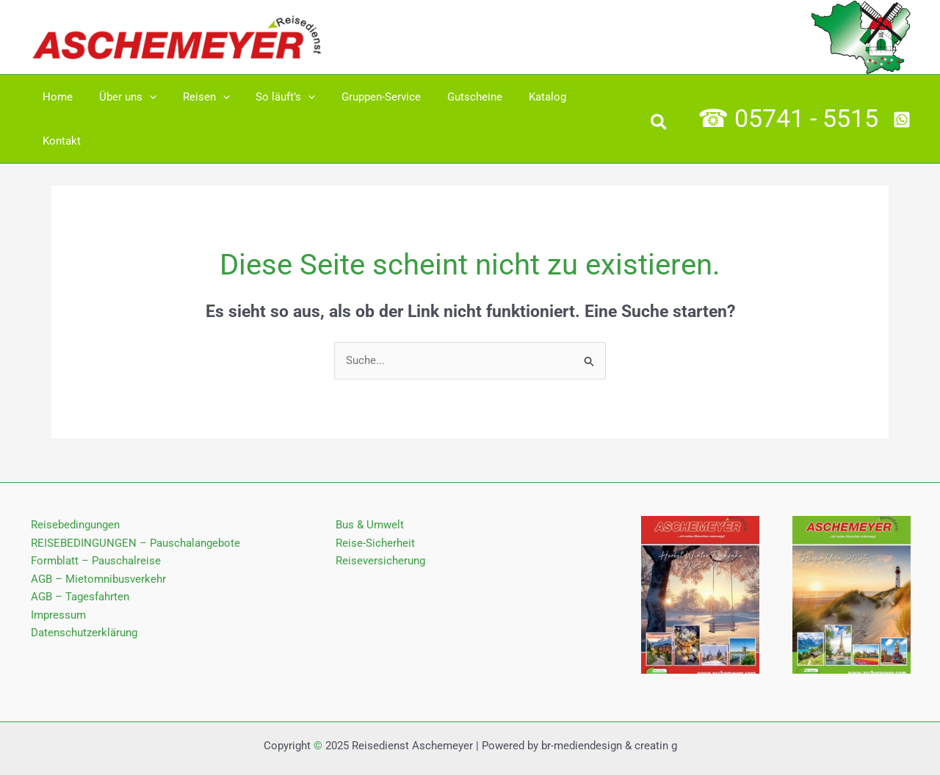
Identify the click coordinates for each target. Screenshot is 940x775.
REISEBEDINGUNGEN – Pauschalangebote (134, 499)
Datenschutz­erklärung (82, 590)
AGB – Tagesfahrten (78, 553)
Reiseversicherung (380, 517)
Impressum (56, 571)
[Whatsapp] (902, 97)
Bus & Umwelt (370, 480)
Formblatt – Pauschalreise (94, 517)
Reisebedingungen (73, 480)
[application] (143, 97)
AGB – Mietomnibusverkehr (96, 535)
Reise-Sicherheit (375, 499)
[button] (659, 102)
